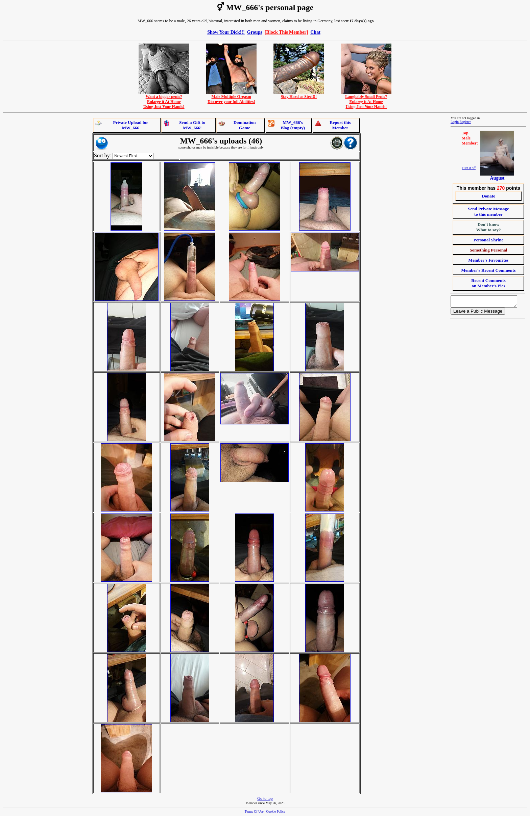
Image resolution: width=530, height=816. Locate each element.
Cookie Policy (275, 811)
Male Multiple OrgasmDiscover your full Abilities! (231, 97)
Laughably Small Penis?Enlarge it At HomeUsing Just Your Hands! (366, 99)
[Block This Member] (286, 32)
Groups (254, 32)
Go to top (264, 798)
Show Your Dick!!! (226, 32)
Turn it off (469, 168)
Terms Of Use (254, 811)
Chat (315, 32)
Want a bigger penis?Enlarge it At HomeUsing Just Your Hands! (164, 99)
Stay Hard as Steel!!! (298, 94)
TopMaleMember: (470, 138)
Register (465, 122)
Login (455, 122)
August (497, 178)
